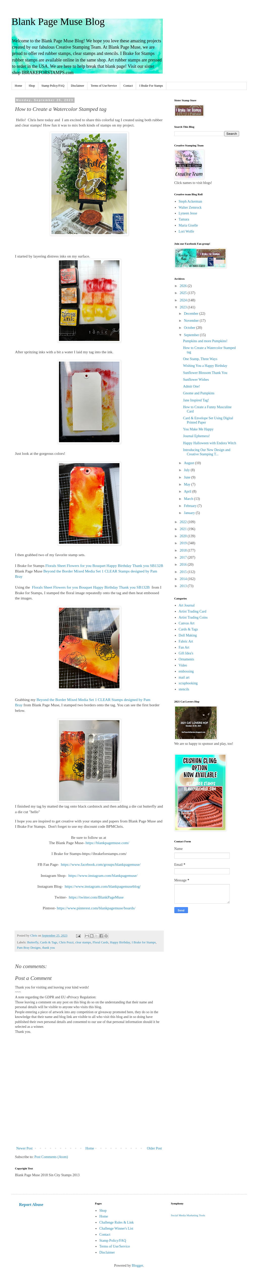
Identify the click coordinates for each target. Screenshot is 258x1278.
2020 (184, 536)
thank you (48, 947)
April (188, 491)
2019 (184, 543)
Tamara (184, 219)
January (190, 513)
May (187, 484)
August (189, 463)
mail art (184, 677)
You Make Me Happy (198, 429)
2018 (184, 550)
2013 (184, 586)
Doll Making (188, 635)
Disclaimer (77, 85)
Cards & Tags (48, 942)
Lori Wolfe (186, 231)
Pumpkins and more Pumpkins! (205, 341)
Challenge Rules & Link (116, 1222)
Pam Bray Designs (29, 947)
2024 (184, 300)
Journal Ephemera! (196, 436)
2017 (184, 557)
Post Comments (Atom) (51, 1157)
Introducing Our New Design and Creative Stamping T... (206, 452)
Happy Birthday (120, 942)
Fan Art (184, 647)
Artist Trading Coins (193, 617)
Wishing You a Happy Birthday (205, 366)
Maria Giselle (188, 225)
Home (18, 85)
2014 (184, 579)
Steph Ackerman (190, 201)
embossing (186, 671)
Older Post (154, 1148)
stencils (184, 689)
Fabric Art (186, 641)
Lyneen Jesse (188, 213)
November (192, 321)
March (189, 499)
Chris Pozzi (66, 942)
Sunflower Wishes (196, 379)
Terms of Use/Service (104, 85)
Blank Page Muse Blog (58, 21)
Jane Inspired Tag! (196, 400)
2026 (184, 286)
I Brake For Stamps (151, 85)
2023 (184, 307)
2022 (184, 522)
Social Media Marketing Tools (188, 1215)
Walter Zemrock (190, 207)
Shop (32, 85)
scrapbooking (188, 683)
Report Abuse (31, 1204)
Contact (128, 85)
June (187, 477)
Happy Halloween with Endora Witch (209, 443)
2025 (184, 293)
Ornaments (186, 659)
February (191, 506)
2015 (184, 572)
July (187, 470)
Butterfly (33, 942)
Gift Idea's (186, 653)
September (192, 335)
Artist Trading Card (192, 611)
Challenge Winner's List (116, 1228)
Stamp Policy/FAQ (53, 85)
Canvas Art (187, 623)
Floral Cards (100, 942)
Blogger (137, 1265)
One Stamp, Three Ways (200, 359)
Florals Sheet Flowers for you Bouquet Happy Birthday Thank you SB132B (104, 565)
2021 (184, 529)
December (191, 313)
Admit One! (191, 386)
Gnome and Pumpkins (198, 393)
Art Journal (187, 605)
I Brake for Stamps (144, 942)
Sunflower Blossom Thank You (205, 373)
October (190, 328)
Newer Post (24, 1148)
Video (183, 665)
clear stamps (83, 942)
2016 (184, 564)
